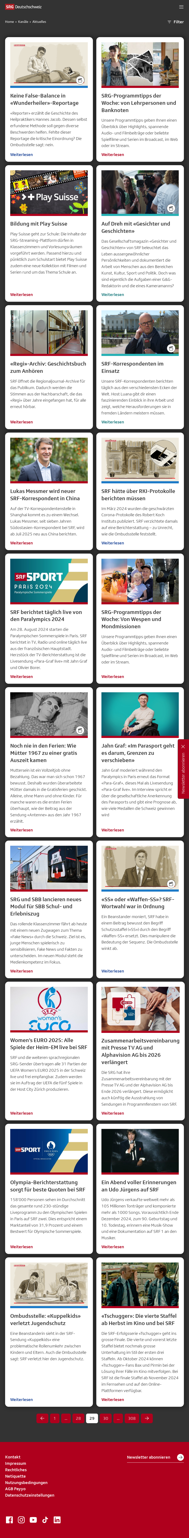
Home (9, 22)
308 (132, 1418)
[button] (181, 6)
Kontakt (12, 1457)
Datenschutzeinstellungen (29, 1495)
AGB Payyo (15, 1488)
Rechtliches (16, 1469)
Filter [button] (175, 22)
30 (105, 1418)
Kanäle (23, 22)
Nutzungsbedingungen (26, 1482)
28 (78, 1418)
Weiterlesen (21, 154)
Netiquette (15, 1476)
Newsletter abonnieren (155, 1457)
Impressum (15, 1463)
